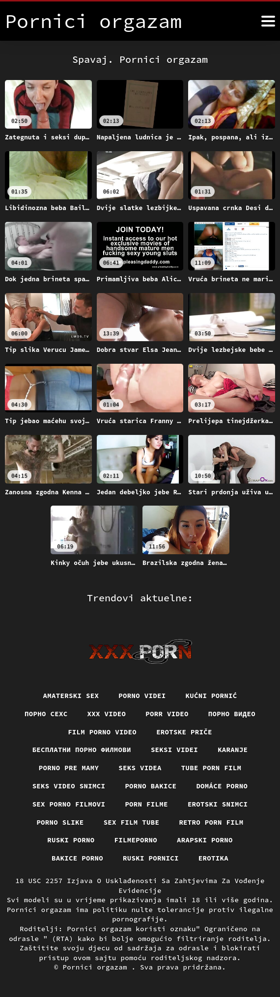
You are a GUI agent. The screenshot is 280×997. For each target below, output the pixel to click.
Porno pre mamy (69, 767)
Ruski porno (70, 839)
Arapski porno (205, 839)
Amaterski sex (71, 695)
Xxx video (106, 713)
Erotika (213, 858)
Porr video (167, 713)
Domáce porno (222, 785)
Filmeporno (136, 839)
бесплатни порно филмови (81, 749)
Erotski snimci (218, 804)
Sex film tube (132, 822)
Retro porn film (211, 822)
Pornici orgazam (97, 967)
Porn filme (146, 804)
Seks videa (140, 767)
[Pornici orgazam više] (268, 21)
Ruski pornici (151, 858)
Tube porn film (211, 767)
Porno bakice (150, 785)
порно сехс (46, 713)
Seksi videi (174, 749)
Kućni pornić (211, 695)
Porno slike (60, 822)
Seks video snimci (69, 785)
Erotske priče (184, 732)
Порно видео (231, 713)
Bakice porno (77, 858)
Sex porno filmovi (69, 804)
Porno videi (142, 695)
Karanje (233, 749)
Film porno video (102, 732)
